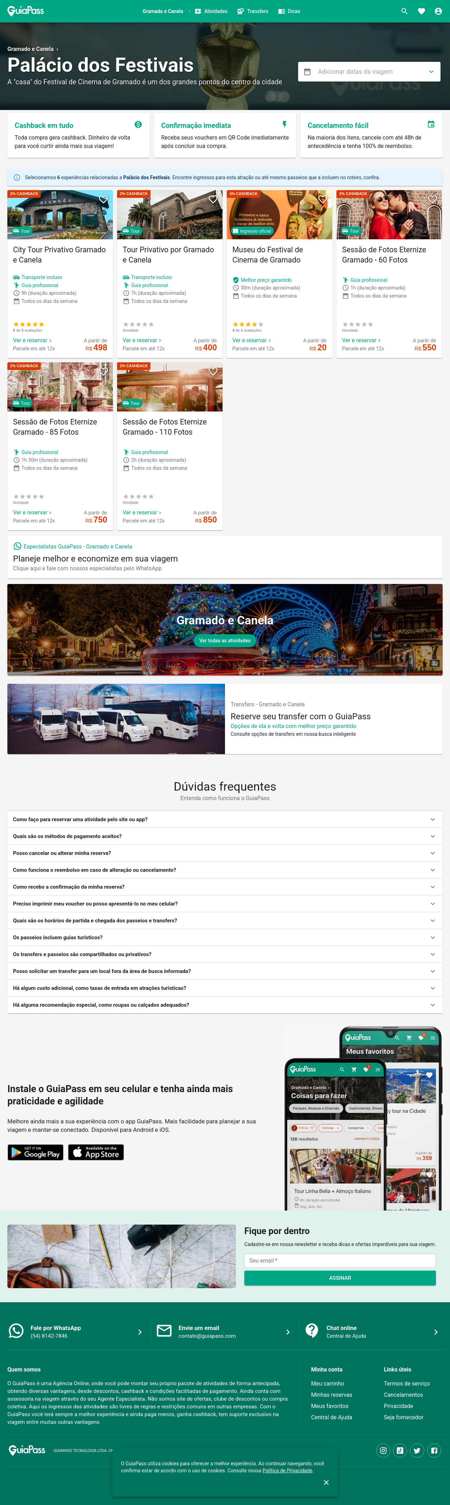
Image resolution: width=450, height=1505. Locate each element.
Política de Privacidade (288, 1470)
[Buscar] (404, 11)
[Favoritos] (421, 11)
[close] (326, 1482)
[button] (225, 819)
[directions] (431, 71)
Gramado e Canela (30, 49)
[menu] (307, 71)
